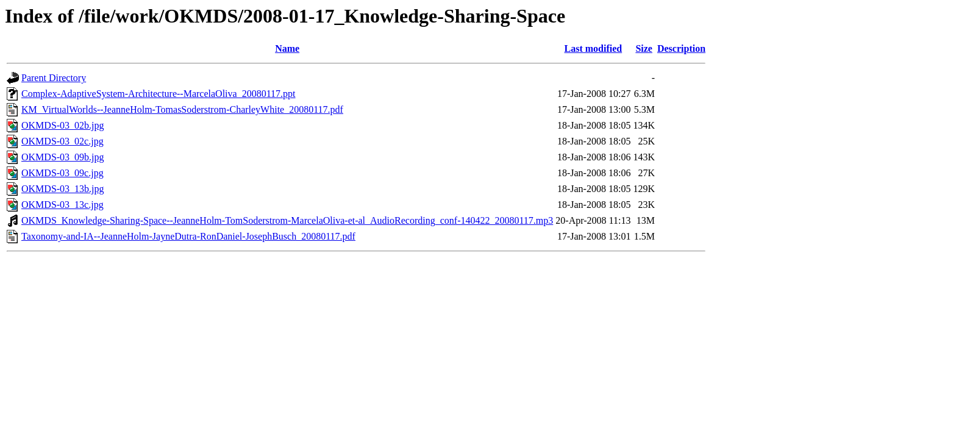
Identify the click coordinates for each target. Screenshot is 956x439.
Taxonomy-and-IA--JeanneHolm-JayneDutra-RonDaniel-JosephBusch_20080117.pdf (188, 236)
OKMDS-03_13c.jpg (62, 204)
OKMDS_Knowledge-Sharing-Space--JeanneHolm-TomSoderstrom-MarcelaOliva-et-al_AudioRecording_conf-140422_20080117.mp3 (287, 220)
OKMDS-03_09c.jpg (62, 173)
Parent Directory (53, 78)
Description (681, 48)
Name (287, 48)
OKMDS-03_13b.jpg (62, 189)
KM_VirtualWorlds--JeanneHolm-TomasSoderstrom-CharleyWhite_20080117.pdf (182, 109)
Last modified (593, 48)
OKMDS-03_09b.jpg (62, 157)
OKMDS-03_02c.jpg (62, 141)
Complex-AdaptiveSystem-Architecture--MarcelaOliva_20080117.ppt (158, 93)
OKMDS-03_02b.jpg (62, 125)
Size (643, 48)
